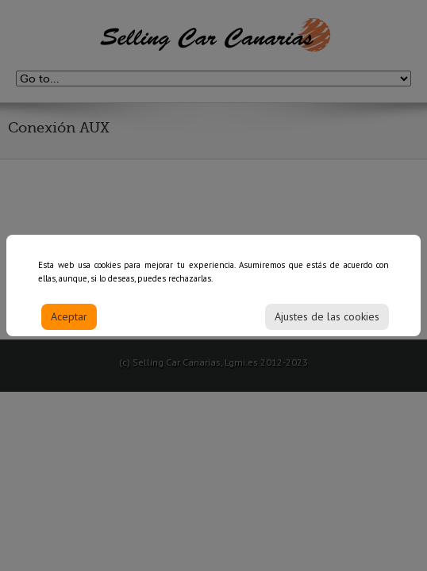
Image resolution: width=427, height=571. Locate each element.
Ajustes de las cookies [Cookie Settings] (327, 321)
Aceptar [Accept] (69, 321)
